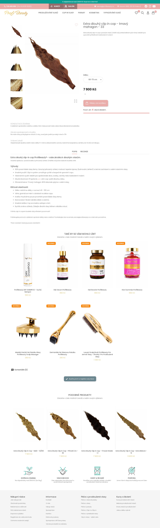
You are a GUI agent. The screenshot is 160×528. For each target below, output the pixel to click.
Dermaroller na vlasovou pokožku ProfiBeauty (62, 353)
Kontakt (48, 500)
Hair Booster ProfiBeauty (97, 290)
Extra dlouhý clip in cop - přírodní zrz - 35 (63, 452)
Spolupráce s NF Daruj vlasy (56, 520)
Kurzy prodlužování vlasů (125, 500)
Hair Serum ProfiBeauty (62, 290)
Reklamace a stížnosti (18, 507)
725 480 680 (10, 6)
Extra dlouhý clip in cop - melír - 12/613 (29, 451)
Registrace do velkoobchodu (21, 517)
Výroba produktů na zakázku (56, 524)
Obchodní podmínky (18, 503)
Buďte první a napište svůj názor (80, 379)
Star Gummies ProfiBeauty (132, 290)
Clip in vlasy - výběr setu (89, 517)
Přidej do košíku (96, 103)
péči (39, 179)
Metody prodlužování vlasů (126, 503)
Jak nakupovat (16, 500)
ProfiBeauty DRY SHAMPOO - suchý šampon (27, 291)
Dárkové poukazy (52, 517)
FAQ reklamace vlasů (18, 510)
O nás (48, 503)
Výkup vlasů (50, 507)
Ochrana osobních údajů (20, 520)
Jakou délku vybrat (123, 510)
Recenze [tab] (84, 151)
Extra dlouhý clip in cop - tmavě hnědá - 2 (97, 452)
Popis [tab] (74, 151)
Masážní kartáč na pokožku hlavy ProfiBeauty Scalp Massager (28, 353)
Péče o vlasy (85, 503)
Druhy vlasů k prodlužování (126, 507)
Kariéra (48, 514)
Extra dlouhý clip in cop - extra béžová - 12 (131, 452)
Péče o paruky (86, 507)
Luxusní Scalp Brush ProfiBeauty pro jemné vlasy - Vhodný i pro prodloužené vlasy (97, 354)
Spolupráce (50, 510)
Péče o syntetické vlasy (89, 514)
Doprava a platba (17, 514)
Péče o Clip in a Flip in (88, 510)
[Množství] (85, 94)
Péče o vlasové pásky (89, 500)
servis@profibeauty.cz (104, 6)
